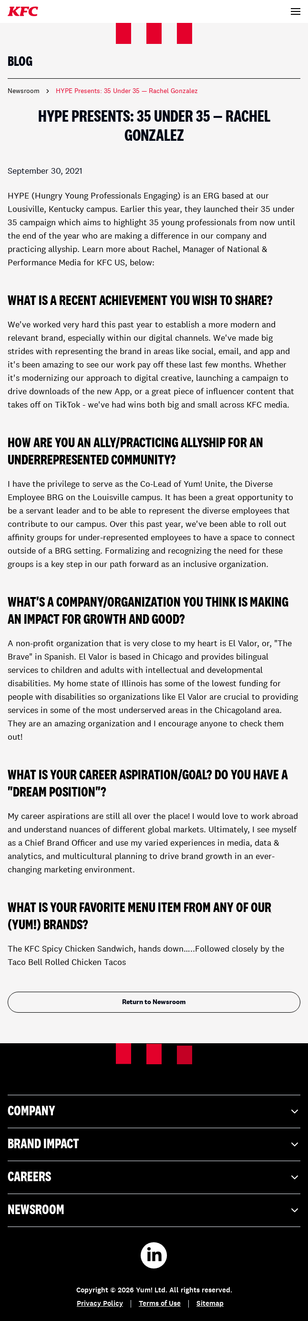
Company (154, 1111)
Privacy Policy (100, 1304)
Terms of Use (160, 1304)
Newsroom (24, 91)
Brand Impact (154, 1144)
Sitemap (210, 1304)
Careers (154, 1177)
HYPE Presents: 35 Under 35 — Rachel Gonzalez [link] (127, 91)
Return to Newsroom (154, 1002)
